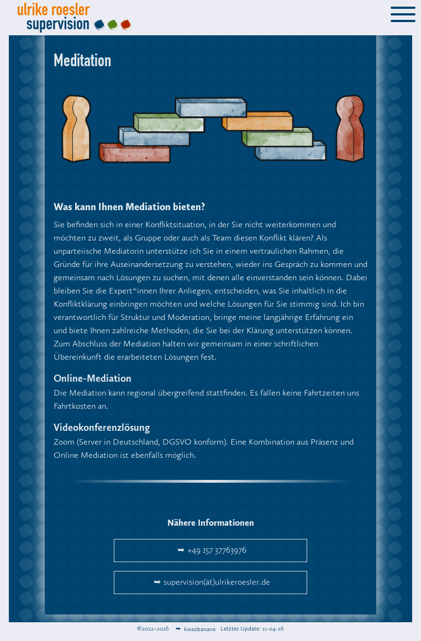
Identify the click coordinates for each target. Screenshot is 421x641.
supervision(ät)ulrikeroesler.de (217, 582)
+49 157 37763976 (216, 550)
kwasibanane (198, 629)
